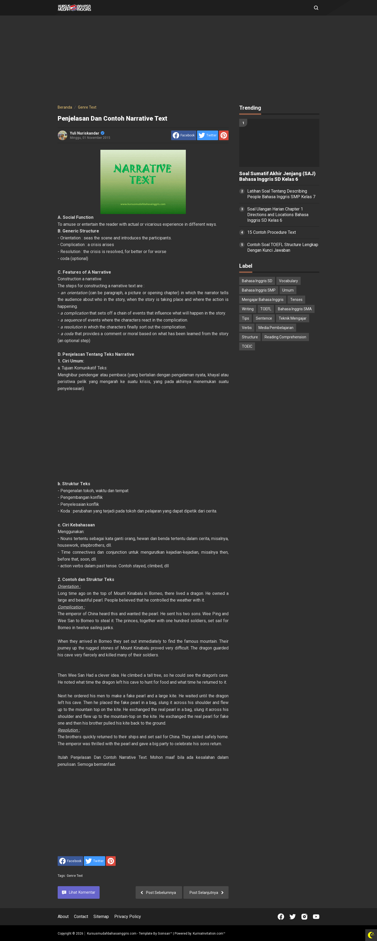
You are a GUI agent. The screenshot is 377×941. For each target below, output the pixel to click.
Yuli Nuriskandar (87, 133)
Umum (288, 290)
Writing (248, 309)
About (63, 916)
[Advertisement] (188, 61)
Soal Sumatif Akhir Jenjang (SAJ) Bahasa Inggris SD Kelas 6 (277, 176)
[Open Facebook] (281, 916)
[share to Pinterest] (224, 135)
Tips (245, 318)
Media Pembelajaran (275, 328)
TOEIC (247, 346)
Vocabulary (288, 281)
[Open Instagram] (304, 916)
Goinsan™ (165, 933)
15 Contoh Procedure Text (271, 232)
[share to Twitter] (207, 135)
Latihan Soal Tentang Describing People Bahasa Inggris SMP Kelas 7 (281, 194)
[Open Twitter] (292, 916)
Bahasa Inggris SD (257, 281)
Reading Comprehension (285, 337)
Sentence (264, 318)
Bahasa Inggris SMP (259, 290)
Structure (250, 337)
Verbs (247, 328)
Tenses (296, 299)
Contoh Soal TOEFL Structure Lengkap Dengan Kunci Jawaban (282, 247)
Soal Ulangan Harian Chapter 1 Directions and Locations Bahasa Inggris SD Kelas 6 (277, 214)
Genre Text (75, 876)
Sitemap (101, 916)
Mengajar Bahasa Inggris (263, 299)
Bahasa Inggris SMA (295, 309)
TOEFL (265, 309)
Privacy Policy (127, 916)
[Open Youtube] (316, 916)
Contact (81, 916)
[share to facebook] (183, 135)
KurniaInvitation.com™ (208, 933)
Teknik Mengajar (293, 318)
